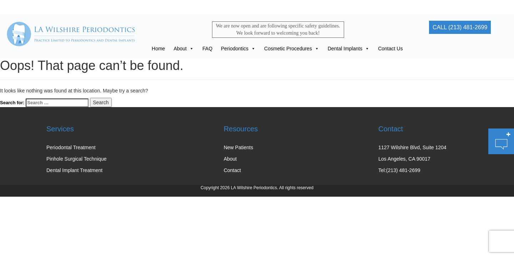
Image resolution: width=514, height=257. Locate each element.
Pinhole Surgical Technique (76, 159)
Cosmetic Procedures (291, 48)
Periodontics (238, 48)
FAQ (207, 48)
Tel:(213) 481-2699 (399, 170)
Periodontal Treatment (71, 147)
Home (158, 48)
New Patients (238, 147)
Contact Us (390, 48)
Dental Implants (348, 48)
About (183, 48)
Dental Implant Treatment (74, 170)
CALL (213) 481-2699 (460, 27)
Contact (232, 170)
